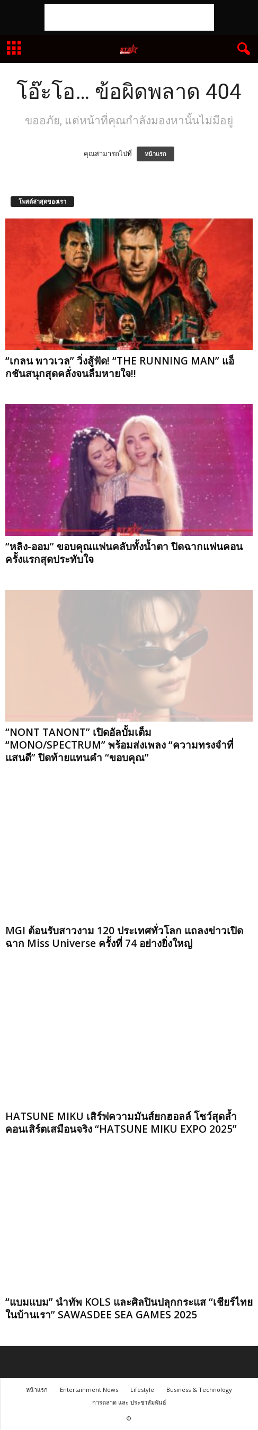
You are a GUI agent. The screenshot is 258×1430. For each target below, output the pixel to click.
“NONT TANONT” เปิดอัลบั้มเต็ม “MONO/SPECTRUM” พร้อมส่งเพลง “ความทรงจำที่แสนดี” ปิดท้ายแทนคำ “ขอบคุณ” (119, 744)
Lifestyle (142, 1389)
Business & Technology (199, 1389)
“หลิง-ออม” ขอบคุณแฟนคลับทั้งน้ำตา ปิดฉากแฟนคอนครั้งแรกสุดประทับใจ (124, 553)
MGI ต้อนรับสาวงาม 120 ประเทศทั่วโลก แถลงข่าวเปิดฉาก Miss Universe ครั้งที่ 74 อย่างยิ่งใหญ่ (124, 937)
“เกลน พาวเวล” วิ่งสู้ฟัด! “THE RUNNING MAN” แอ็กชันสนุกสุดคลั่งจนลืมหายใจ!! (119, 367)
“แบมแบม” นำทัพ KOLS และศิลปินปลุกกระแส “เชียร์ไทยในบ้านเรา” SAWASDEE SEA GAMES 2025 (129, 1308)
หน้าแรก (155, 154)
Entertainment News (89, 1389)
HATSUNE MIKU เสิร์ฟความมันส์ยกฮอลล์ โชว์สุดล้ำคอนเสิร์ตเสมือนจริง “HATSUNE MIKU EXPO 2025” (121, 1122)
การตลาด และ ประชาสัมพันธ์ (129, 1402)
